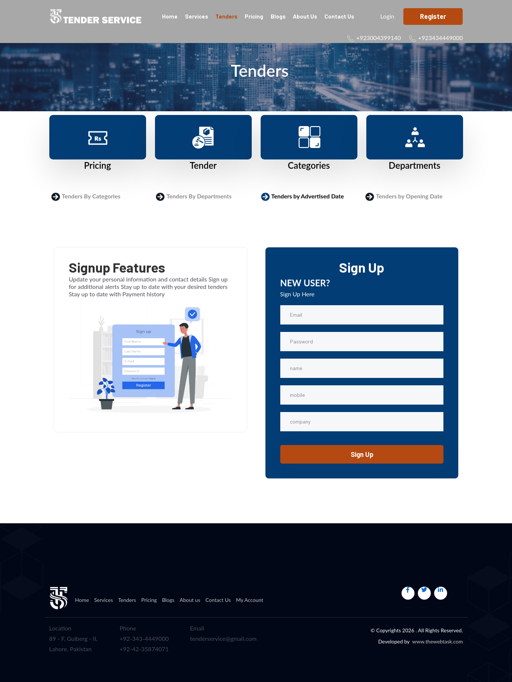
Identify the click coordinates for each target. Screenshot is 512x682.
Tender (203, 165)
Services (196, 16)
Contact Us (339, 16)
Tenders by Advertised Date (307, 196)
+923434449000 (440, 37)
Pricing (254, 16)
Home (170, 16)
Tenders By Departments (199, 196)
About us (305, 16)
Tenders (226, 16)
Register (433, 16)
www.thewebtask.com (437, 641)
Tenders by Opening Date (409, 196)
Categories (309, 165)
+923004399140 (378, 37)
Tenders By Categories (91, 196)
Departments (414, 165)
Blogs (278, 16)
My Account (249, 600)
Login (384, 16)
